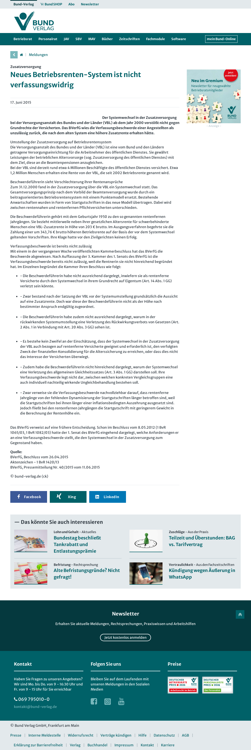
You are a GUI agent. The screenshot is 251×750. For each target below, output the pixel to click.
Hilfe (142, 735)
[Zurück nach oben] (240, 614)
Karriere (168, 745)
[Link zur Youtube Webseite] (121, 701)
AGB (185, 735)
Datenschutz (164, 735)
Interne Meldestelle (44, 735)
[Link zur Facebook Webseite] (94, 701)
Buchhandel (97, 745)
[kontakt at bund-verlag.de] (35, 706)
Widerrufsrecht (80, 735)
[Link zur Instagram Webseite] (107, 701)
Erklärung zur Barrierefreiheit (38, 745)
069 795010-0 (34, 699)
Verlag (75, 745)
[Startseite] (21, 54)
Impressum (124, 745)
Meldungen (38, 55)
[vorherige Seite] (14, 54)
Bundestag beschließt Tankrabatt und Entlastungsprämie (77, 544)
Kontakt (147, 745)
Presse (15, 735)
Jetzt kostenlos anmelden (125, 637)
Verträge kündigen (115, 735)
